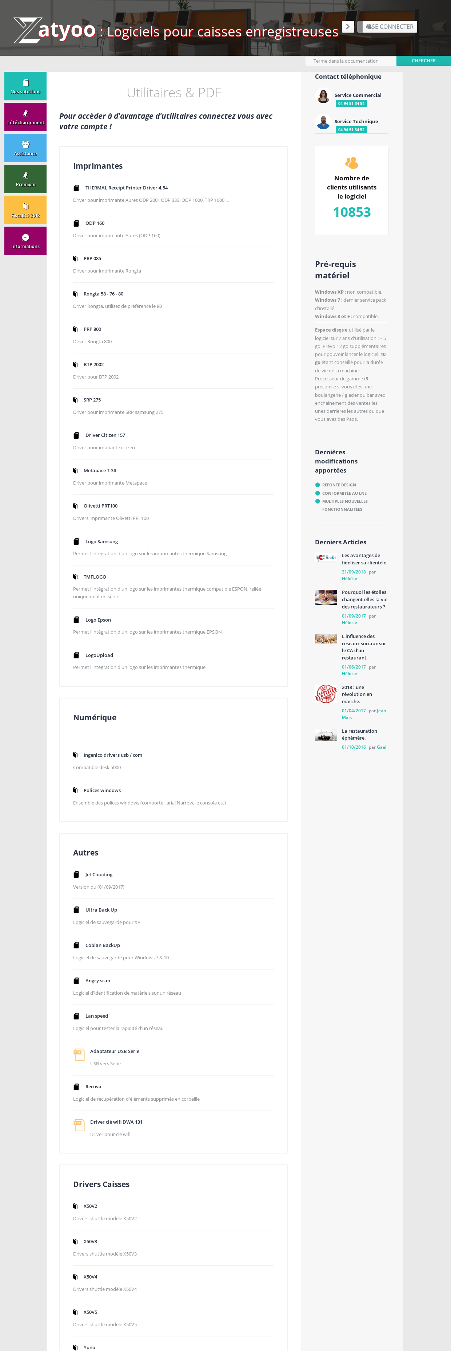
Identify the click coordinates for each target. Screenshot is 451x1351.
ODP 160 (100, 229)
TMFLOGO (100, 599)
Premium (291, 1213)
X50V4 (260, 863)
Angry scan (103, 899)
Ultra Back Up (107, 827)
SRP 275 (98, 410)
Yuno (259, 935)
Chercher (424, 57)
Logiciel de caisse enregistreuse (315, 1230)
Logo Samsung (107, 555)
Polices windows (271, 237)
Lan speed (102, 935)
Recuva (99, 1008)
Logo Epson (104, 652)
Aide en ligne (295, 1205)
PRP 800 (98, 337)
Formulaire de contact (224, 1273)
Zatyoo (289, 1196)
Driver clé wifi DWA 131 (122, 1052)
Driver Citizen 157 (111, 446)
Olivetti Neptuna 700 (276, 972)
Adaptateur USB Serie (120, 972)
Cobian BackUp (108, 863)
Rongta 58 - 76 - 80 (109, 301)
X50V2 (260, 790)
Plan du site (294, 1221)
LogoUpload (105, 696)
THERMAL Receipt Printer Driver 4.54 (132, 184)
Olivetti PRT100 (106, 519)
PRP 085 (98, 265)
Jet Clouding (104, 790)
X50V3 (260, 827)
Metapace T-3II (105, 482)
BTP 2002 (99, 374)
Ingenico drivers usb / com (282, 200)
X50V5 (260, 899)
